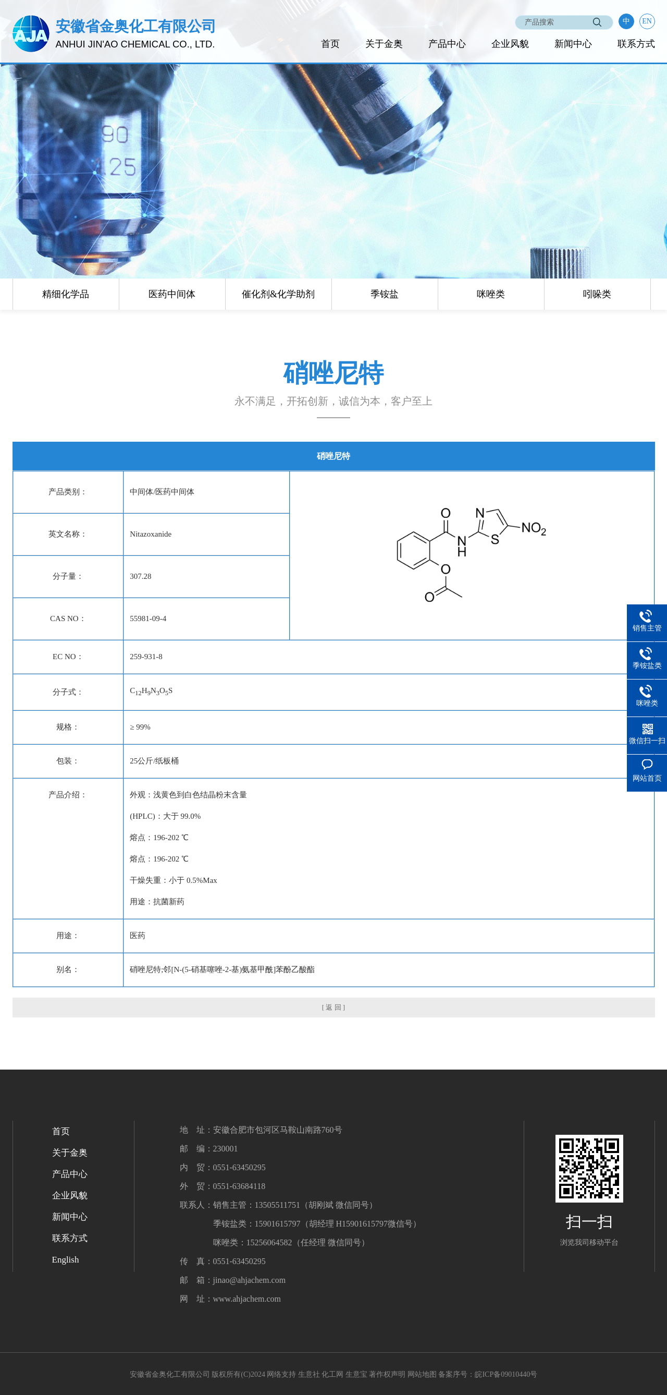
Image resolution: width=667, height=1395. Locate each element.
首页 (330, 44)
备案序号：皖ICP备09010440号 (487, 1374)
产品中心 (447, 44)
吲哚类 (597, 294)
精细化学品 (65, 294)
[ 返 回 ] (333, 1007)
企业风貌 (510, 44)
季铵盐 (384, 294)
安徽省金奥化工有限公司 (170, 1374)
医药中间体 (172, 294)
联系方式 (636, 44)
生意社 (309, 1374)
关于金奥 (384, 44)
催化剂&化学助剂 (278, 294)
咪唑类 (491, 294)
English (65, 1260)
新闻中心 (573, 44)
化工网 (332, 1374)
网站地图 (422, 1374)
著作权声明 (387, 1374)
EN (647, 21)
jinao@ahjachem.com (249, 1280)
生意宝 (356, 1374)
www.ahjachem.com (247, 1298)
